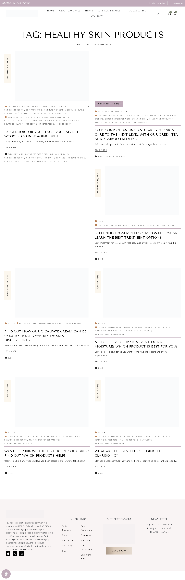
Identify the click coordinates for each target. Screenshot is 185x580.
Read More (10, 147)
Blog (100, 112)
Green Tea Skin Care (137, 119)
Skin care (62, 107)
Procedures (49, 107)
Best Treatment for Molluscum (113, 225)
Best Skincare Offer (44, 117)
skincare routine (75, 110)
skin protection (34, 110)
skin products (65, 124)
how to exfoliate (13, 124)
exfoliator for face (31, 107)
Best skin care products (20, 117)
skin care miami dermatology (109, 334)
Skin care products (138, 122)
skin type (48, 110)
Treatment (62, 113)
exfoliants (13, 107)
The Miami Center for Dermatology (37, 113)
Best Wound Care (27, 323)
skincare (60, 110)
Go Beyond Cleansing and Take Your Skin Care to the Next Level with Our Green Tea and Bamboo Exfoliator (136, 134)
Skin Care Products (14, 110)
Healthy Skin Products (97, 44)
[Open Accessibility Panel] (6, 574)
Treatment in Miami (165, 225)
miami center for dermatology (39, 124)
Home (77, 44)
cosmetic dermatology (136, 116)
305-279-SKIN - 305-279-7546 (15, 3)
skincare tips (10, 113)
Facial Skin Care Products (39, 121)
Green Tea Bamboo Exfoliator (109, 119)
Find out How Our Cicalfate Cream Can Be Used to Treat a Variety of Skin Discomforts (45, 335)
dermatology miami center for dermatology (146, 328)
